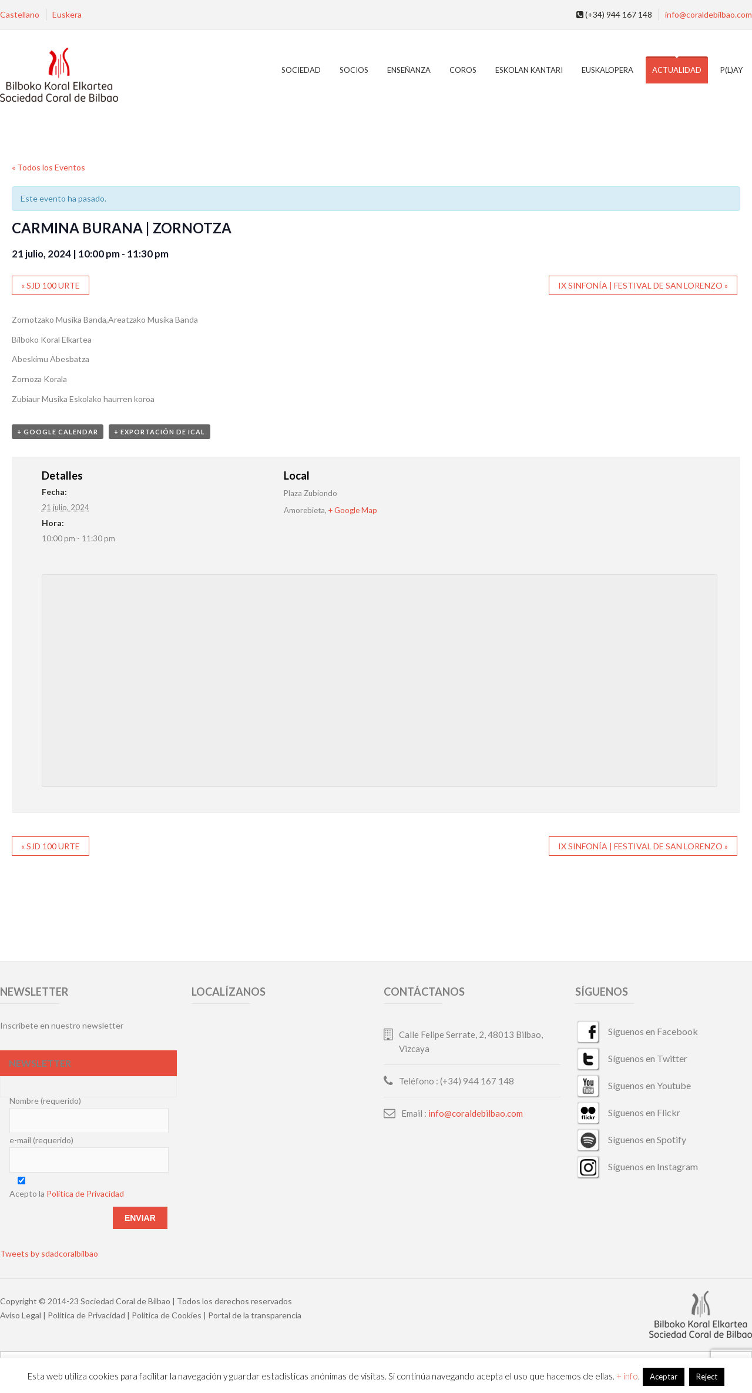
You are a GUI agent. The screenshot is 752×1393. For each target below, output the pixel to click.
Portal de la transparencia (254, 1315)
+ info (627, 1376)
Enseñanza (409, 70)
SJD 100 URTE (50, 285)
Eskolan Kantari (529, 70)
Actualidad (676, 70)
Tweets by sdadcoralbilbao (49, 1253)
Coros (462, 70)
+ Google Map (352, 510)
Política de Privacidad (85, 1193)
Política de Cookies (167, 1315)
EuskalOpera (607, 70)
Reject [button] (706, 1376)
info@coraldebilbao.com (708, 14)
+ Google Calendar (57, 432)
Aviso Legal (20, 1315)
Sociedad (301, 70)
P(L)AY (731, 70)
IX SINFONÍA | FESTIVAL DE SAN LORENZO (643, 285)
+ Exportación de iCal (159, 432)
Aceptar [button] (663, 1376)
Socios (354, 70)
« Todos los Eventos (48, 167)
